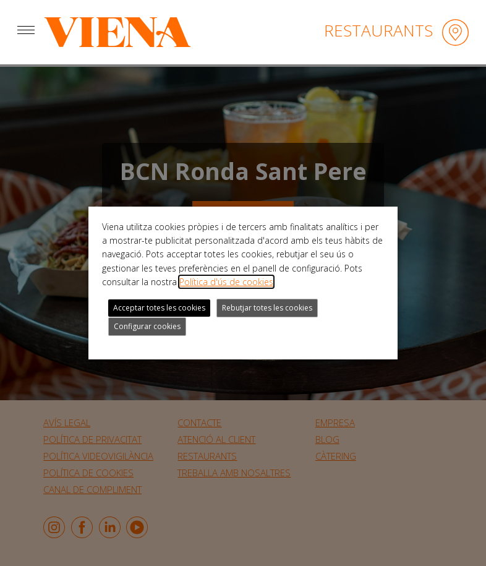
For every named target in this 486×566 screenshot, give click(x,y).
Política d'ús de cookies (226, 282)
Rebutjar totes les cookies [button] (267, 307)
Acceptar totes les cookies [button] (159, 307)
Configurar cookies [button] (147, 326)
